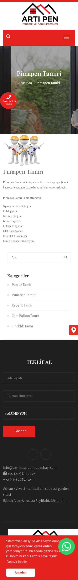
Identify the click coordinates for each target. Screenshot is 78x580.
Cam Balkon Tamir (25, 316)
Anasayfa (25, 83)
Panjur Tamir (21, 285)
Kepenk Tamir (22, 305)
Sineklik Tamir (22, 326)
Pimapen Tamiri (24, 295)
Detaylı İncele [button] (17, 562)
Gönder (20, 431)
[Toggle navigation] (66, 37)
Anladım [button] (20, 572)
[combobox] (39, 413)
